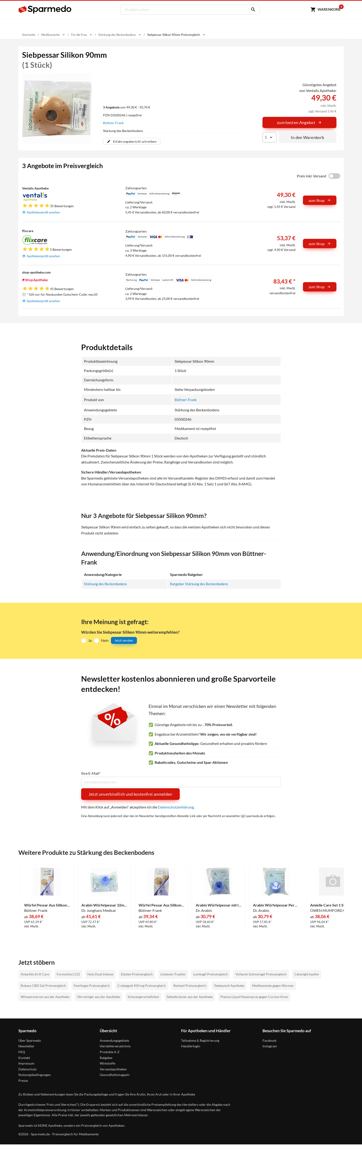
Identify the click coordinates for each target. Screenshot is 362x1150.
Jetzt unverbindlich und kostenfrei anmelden (130, 794)
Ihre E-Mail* (90, 773)
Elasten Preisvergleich (137, 974)
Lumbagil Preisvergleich (210, 974)
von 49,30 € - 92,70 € (126, 107)
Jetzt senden (124, 640)
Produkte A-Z (110, 1052)
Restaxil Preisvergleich (189, 985)
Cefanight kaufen (306, 974)
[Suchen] (251, 9)
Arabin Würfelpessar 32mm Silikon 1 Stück (104, 905)
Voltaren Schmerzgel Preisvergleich (261, 974)
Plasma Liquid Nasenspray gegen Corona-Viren (254, 997)
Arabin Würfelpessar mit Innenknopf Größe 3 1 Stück (218, 905)
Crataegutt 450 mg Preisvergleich (141, 985)
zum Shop (320, 200)
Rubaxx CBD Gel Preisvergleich (43, 985)
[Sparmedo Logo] (45, 9)
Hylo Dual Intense (100, 974)
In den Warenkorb (307, 137)
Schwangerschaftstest (143, 997)
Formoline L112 (68, 974)
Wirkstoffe (107, 1063)
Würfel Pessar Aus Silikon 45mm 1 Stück (161, 905)
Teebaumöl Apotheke (229, 985)
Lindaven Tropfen (173, 974)
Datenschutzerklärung (176, 807)
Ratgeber (106, 1057)
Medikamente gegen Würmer (273, 985)
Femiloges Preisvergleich (92, 985)
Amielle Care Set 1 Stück (330, 905)
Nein (105, 640)
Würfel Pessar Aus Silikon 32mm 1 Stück (47, 905)
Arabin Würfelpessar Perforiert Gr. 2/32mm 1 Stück (276, 905)
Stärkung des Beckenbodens (106, 584)
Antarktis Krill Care (35, 974)
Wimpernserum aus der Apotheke (45, 997)
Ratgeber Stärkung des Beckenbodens (200, 584)
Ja (90, 640)
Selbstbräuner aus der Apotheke (190, 997)
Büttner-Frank (113, 123)
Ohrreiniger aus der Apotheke (98, 997)
